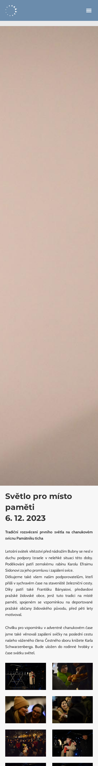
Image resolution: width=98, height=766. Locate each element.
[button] (88, 10)
